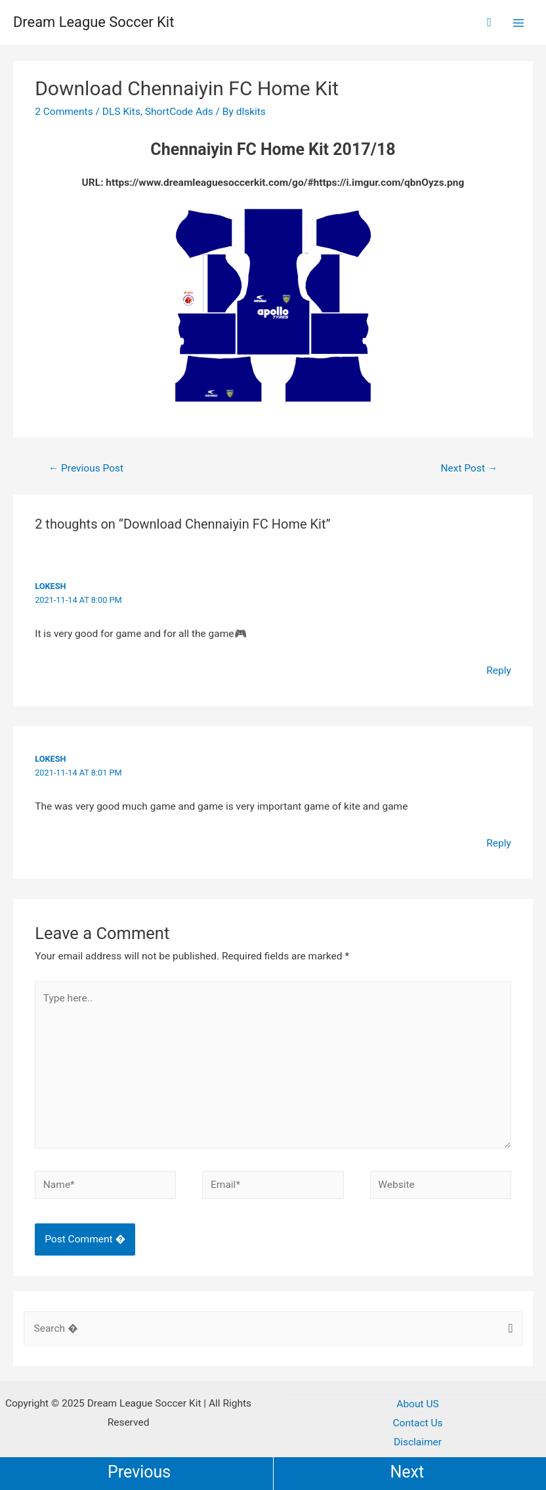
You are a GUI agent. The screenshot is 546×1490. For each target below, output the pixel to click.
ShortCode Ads (179, 112)
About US (417, 1404)
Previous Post (86, 468)
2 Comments (64, 112)
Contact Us (417, 1423)
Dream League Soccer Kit (97, 23)
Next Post (469, 468)
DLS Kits (121, 112)
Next (407, 1471)
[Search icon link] (489, 23)
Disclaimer (418, 1442)
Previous (139, 1471)
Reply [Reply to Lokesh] (498, 670)
